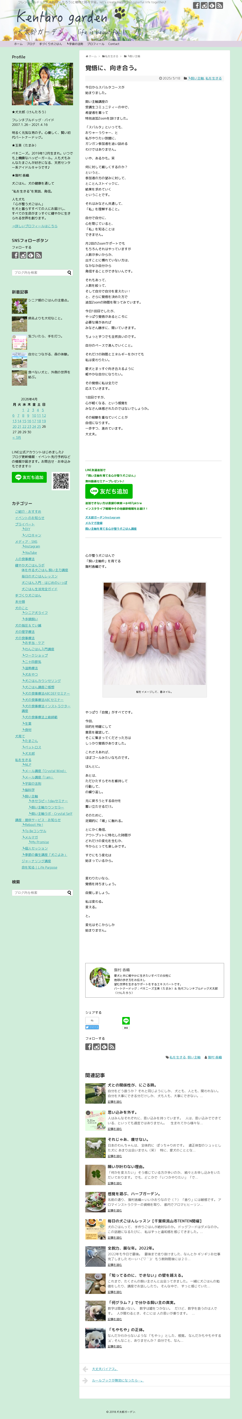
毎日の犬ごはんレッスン (40, 576)
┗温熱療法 (30, 668)
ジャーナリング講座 (36, 861)
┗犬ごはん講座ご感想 (38, 687)
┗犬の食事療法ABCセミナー (43, 700)
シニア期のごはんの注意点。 (49, 300)
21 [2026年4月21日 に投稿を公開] (19, 426)
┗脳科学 (28, 790)
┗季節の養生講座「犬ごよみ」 (44, 854)
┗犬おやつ (30, 674)
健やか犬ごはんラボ (29, 565)
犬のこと (21, 608)
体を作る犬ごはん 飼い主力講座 (45, 570)
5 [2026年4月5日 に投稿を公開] (43, 410)
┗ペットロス (31, 747)
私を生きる (213, 78)
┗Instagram (31, 546)
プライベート (25, 524)
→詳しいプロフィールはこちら (35, 226)
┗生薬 (26, 723)
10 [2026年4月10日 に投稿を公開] (34, 415)
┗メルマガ (30, 837)
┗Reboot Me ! (32, 824)
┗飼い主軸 (196, 78)
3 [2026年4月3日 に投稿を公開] (33, 410)
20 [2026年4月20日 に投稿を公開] (14, 426)
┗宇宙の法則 (74, 44)
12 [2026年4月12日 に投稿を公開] (44, 415)
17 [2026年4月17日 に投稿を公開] (34, 421)
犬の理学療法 (25, 631)
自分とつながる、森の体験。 (49, 354)
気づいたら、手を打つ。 (46, 336)
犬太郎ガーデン (126, 1412)
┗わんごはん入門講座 (38, 649)
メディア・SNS (26, 541)
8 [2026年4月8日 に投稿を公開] (23, 415)
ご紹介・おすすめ (28, 511)
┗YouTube (29, 552)
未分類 (20, 601)
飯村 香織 (215, 1057)
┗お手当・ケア (33, 643)
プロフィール (95, 44)
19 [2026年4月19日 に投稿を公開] (44, 421)
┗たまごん (30, 741)
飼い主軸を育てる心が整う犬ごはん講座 (111, 529)
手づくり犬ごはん (50, 44)
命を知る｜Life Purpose (39, 867)
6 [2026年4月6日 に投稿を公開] (13, 415)
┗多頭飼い (30, 619)
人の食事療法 (25, 559)
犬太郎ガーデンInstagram (102, 517)
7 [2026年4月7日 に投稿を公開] (18, 415)
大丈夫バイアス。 (100, 1369)
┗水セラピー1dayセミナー (48, 801)
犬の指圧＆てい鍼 (28, 625)
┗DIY (26, 529)
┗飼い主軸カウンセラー (46, 807)
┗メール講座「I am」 (38, 777)
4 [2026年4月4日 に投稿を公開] (38, 410)
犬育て (20, 736)
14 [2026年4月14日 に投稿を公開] (19, 421)
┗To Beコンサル (34, 831)
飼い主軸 (194, 1057)
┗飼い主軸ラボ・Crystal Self (50, 813)
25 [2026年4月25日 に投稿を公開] (39, 426)
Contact (114, 44)
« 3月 (16, 437)
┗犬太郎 (28, 753)
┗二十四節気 (31, 662)
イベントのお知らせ (29, 518)
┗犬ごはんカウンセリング (41, 681)
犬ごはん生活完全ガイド (40, 589)
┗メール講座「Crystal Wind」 (44, 771)
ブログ (31, 44)
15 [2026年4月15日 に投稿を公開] (24, 421)
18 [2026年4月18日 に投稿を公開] (39, 421)
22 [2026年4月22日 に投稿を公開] (24, 426)
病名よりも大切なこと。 (46, 318)
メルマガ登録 (93, 523)
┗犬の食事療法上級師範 (40, 717)
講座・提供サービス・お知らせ (38, 820)
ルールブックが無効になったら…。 (113, 1380)
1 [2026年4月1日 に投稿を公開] (23, 410)
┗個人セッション (35, 848)
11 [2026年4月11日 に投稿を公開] (39, 415)
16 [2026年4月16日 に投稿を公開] (29, 421)
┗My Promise (38, 842)
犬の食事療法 (25, 638)
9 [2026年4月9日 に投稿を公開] (28, 415)
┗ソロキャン (31, 535)
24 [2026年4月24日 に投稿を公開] (34, 426)
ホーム (18, 44)
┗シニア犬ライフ (35, 612)
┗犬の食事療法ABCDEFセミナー (46, 693)
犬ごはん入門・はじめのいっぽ (44, 582)
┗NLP (26, 764)
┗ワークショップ (35, 655)
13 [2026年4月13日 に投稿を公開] (14, 421)
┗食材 (26, 730)
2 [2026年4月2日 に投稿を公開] (28, 410)
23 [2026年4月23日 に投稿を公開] (29, 426)
